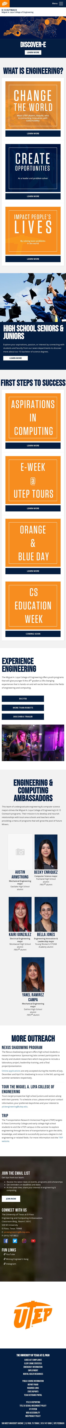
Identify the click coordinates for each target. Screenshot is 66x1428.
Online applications (11, 1070)
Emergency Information (33, 1367)
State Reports (33, 1391)
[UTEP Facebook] (6, 1240)
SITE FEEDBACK (59, 1423)
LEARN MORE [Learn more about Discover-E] (33, 52)
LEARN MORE (33, 133)
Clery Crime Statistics (33, 1363)
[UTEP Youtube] (33, 1240)
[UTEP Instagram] (24, 1240)
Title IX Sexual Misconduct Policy (33, 1405)
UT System (33, 1409)
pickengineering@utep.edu (15, 1106)
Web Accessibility (33, 1412)
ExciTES (23, 698)
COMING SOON (33, 633)
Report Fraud (33, 1384)
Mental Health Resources (33, 1374)
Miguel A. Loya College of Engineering (17, 12)
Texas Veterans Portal (33, 1395)
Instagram (10, 1263)
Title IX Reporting (33, 1402)
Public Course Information (33, 1381)
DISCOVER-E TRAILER (23, 716)
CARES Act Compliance (33, 1359)
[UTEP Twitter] (15, 1240)
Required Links (33, 1388)
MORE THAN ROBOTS (23, 707)
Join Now (11, 1198)
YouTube (9, 1254)
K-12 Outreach (9, 10)
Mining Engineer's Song (16, 1259)
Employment (33, 1370)
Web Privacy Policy (33, 1416)
